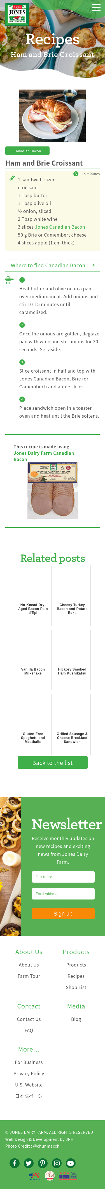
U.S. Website (29, 1084)
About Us (29, 964)
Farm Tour (29, 975)
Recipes (76, 975)
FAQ (29, 1030)
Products (76, 964)
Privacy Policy (28, 1073)
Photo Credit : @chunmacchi (33, 1146)
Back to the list (52, 762)
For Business (29, 1062)
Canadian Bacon (27, 150)
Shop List (76, 987)
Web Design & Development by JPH (39, 1139)
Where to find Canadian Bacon (48, 265)
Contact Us (29, 1019)
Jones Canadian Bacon (60, 226)
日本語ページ (29, 1095)
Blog (76, 1019)
